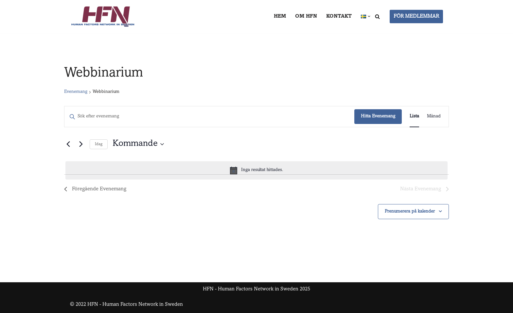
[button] (369, 16)
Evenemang (75, 92)
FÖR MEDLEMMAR (416, 16)
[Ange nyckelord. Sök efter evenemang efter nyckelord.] (209, 116)
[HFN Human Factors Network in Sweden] (102, 16)
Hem (280, 16)
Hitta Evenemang (378, 116)
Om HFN (306, 16)
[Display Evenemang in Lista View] (414, 116)
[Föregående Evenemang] (68, 144)
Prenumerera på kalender (410, 211)
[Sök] (377, 16)
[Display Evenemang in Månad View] (434, 116)
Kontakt (339, 16)
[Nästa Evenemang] (81, 144)
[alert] (256, 170)
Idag (98, 144)
